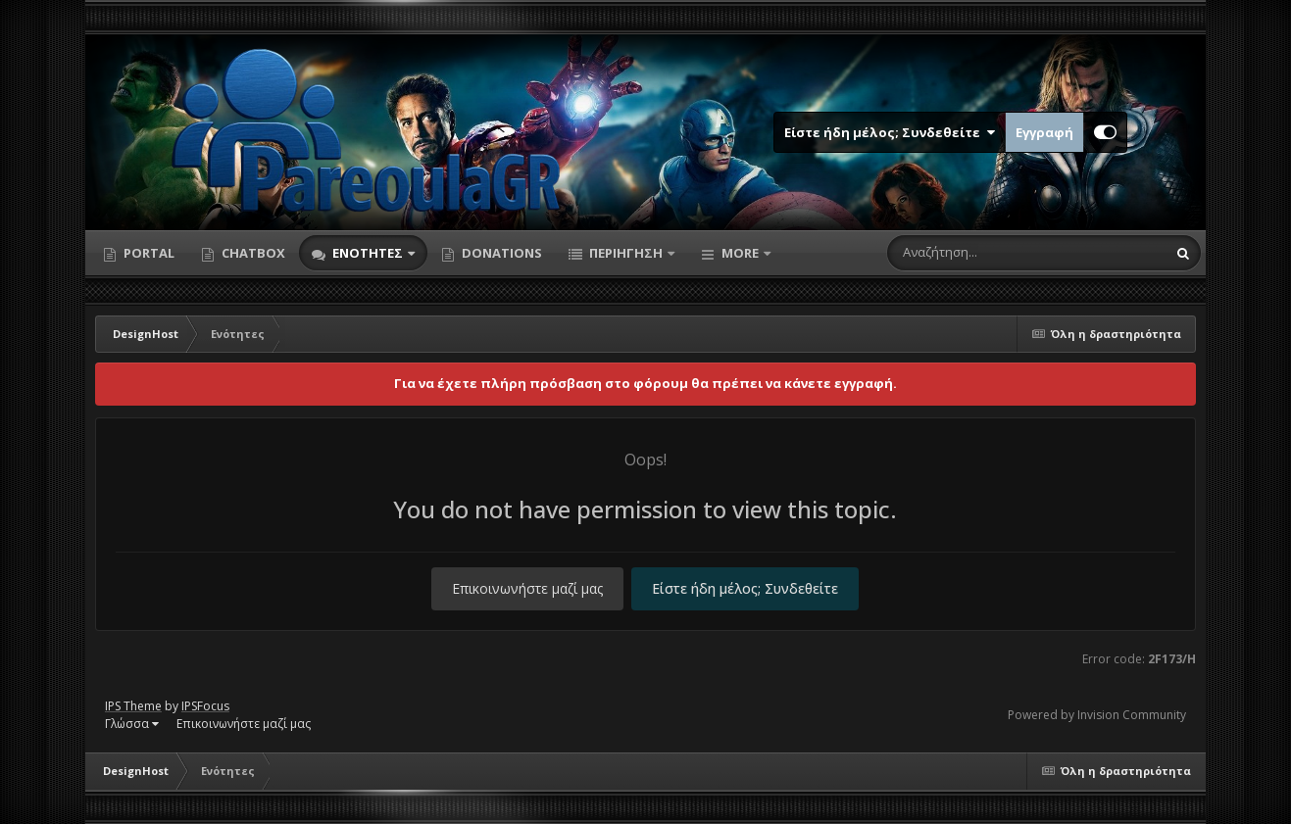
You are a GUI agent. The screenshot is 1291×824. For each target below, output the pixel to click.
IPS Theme (133, 706)
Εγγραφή (1044, 132)
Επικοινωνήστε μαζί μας (527, 588)
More (740, 253)
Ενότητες (367, 253)
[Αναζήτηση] (985, 252)
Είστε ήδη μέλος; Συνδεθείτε (889, 132)
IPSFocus (205, 706)
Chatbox (252, 253)
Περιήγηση (626, 253)
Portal (147, 253)
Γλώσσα (132, 723)
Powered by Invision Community (1097, 714)
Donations (500, 253)
